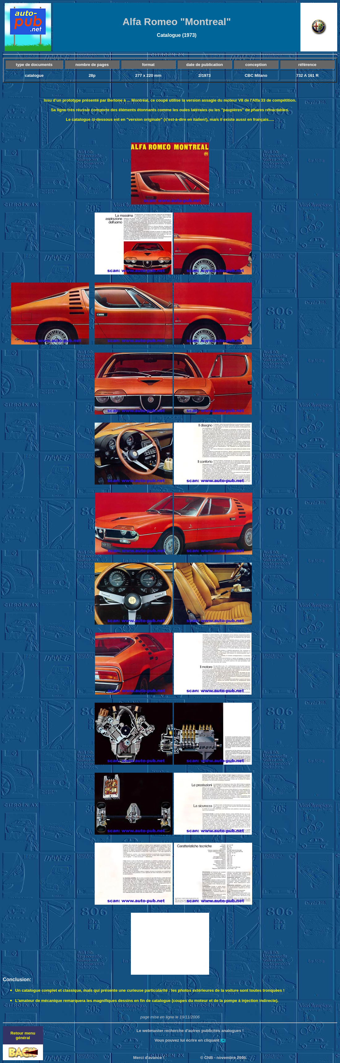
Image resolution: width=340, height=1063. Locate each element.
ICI (223, 1040)
